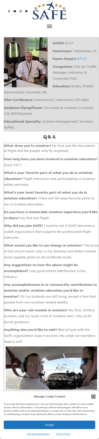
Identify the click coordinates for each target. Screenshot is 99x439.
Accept (49, 425)
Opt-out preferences (38, 433)
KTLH (82, 59)
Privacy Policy (63, 433)
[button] (93, 396)
